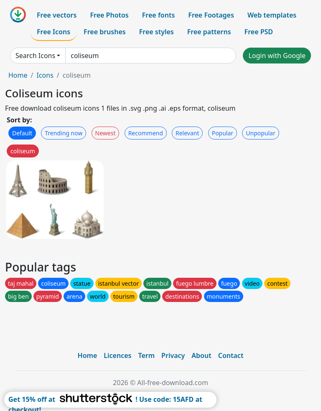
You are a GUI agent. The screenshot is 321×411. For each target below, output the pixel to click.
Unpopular (260, 133)
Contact (231, 355)
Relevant (187, 133)
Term (146, 355)
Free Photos (109, 15)
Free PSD (259, 31)
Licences (117, 355)
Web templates (271, 15)
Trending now (63, 133)
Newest (105, 133)
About (201, 355)
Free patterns (209, 31)
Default (22, 133)
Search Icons (35, 55)
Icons (44, 75)
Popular (222, 133)
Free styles (156, 31)
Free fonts (158, 15)
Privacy (173, 355)
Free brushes (105, 31)
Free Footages (211, 15)
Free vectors (56, 15)
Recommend (145, 133)
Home (18, 75)
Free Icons (53, 31)
